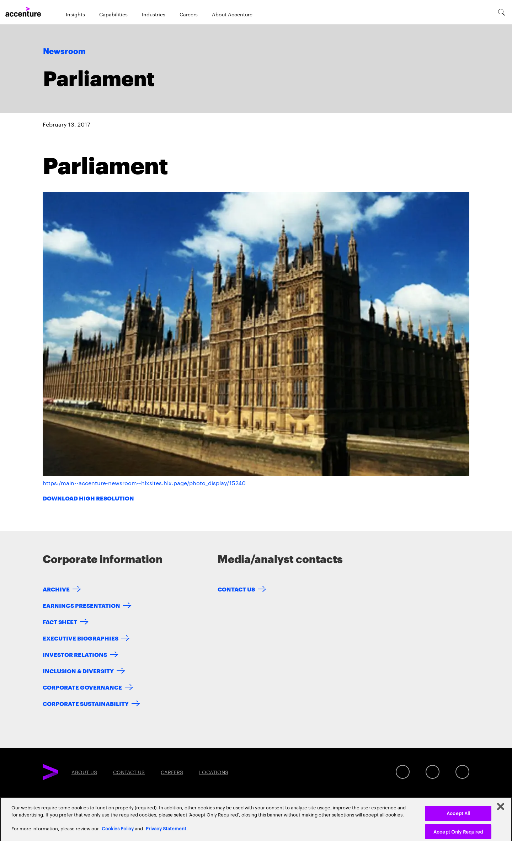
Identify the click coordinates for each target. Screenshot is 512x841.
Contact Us (236, 589)
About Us (84, 772)
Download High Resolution (88, 498)
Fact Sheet (60, 621)
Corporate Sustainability (86, 703)
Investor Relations (75, 654)
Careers (189, 14)
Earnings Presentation (81, 605)
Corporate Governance (82, 687)
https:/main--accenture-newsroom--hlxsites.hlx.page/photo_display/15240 (144, 483)
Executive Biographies (80, 638)
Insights (75, 14)
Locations (213, 772)
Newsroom (64, 51)
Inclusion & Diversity (78, 670)
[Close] (500, 811)
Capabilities (113, 14)
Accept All (458, 817)
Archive (56, 589)
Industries (153, 14)
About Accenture (232, 14)
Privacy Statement (166, 832)
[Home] (23, 12)
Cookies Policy (118, 832)
